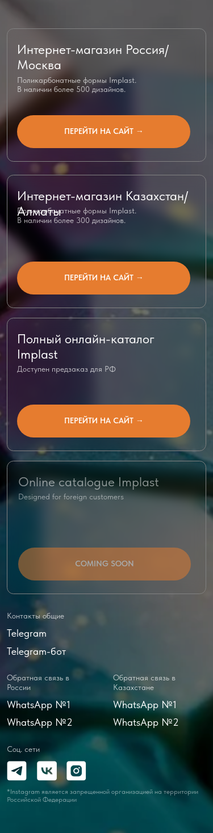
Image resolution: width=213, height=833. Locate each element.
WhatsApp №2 (40, 722)
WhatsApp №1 (38, 704)
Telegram (27, 633)
